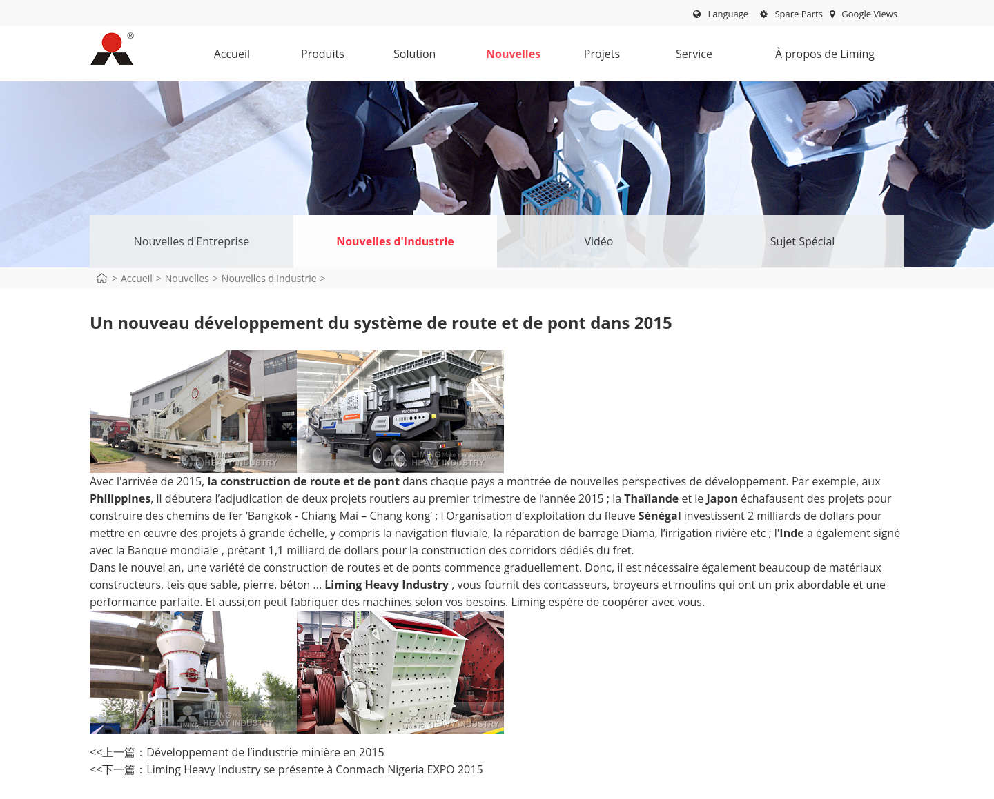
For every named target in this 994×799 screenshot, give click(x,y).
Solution (414, 57)
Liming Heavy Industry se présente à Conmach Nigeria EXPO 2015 (314, 769)
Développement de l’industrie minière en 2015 (265, 752)
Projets (599, 57)
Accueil (232, 53)
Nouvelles (513, 57)
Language (728, 14)
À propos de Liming (819, 57)
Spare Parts (791, 14)
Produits (322, 57)
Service (691, 57)
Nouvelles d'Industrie (395, 241)
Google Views (863, 14)
